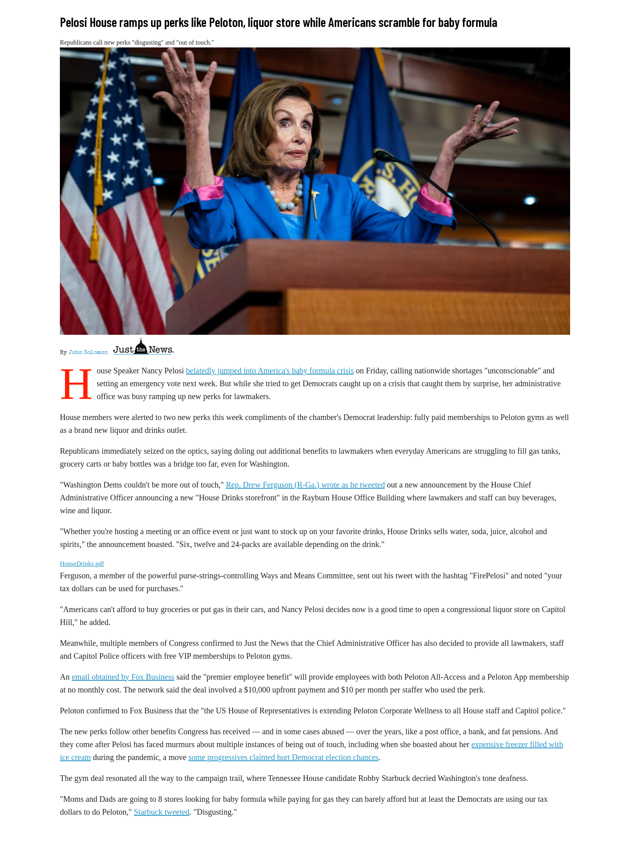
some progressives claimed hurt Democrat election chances (283, 757)
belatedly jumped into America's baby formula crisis (270, 370)
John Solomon (88, 353)
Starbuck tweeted (161, 811)
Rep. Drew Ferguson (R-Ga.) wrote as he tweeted (305, 484)
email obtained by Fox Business (123, 676)
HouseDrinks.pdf (82, 563)
